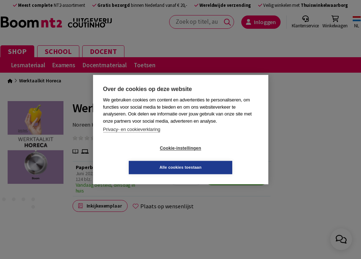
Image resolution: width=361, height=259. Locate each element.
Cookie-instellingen (137, 157)
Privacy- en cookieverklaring (131, 139)
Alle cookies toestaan (223, 157)
